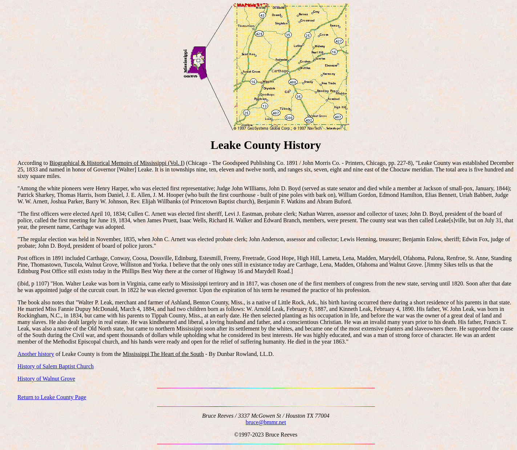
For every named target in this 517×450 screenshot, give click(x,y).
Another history (35, 354)
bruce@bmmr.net (266, 422)
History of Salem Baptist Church (55, 366)
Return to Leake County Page (51, 397)
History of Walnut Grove (46, 379)
